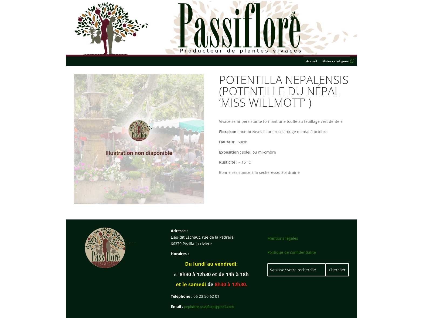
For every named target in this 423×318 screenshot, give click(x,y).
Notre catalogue (334, 61)
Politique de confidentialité (291, 252)
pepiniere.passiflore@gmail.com (209, 307)
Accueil (311, 61)
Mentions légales (282, 238)
